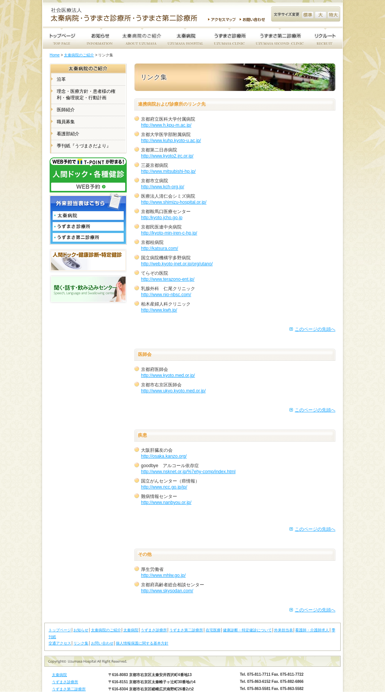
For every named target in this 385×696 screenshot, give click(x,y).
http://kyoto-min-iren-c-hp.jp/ (169, 233)
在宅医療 (213, 630)
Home (55, 55)
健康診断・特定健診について (247, 630)
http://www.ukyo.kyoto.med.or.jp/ (173, 390)
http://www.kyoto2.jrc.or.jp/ (167, 156)
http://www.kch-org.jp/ (162, 186)
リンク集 (80, 643)
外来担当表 (283, 630)
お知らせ (80, 630)
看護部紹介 (68, 133)
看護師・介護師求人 (312, 630)
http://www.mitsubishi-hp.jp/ (168, 171)
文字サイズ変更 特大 (333, 14)
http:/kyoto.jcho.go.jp (161, 217)
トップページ (60, 630)
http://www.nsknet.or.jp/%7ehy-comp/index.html (188, 471)
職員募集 (66, 121)
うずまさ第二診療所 (186, 630)
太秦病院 (130, 630)
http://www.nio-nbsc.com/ (166, 294)
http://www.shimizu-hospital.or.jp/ (173, 202)
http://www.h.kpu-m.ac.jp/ (166, 125)
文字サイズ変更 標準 (308, 14)
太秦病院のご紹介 (79, 55)
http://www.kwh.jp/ (159, 310)
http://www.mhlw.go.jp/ (163, 575)
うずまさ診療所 (154, 630)
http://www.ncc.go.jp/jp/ (164, 487)
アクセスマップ (222, 19)
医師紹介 (66, 109)
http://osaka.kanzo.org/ (163, 456)
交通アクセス (60, 643)
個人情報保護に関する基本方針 (142, 643)
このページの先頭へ (315, 329)
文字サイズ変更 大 (320, 14)
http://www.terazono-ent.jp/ (167, 279)
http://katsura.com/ (159, 248)
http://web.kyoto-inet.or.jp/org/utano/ (177, 263)
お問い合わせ (253, 19)
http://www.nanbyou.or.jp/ (166, 502)
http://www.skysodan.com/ (167, 590)
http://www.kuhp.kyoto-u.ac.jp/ (171, 140)
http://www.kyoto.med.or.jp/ (168, 375)
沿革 (61, 79)
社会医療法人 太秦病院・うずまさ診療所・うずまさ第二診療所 (127, 15)
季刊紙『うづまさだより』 (84, 145)
